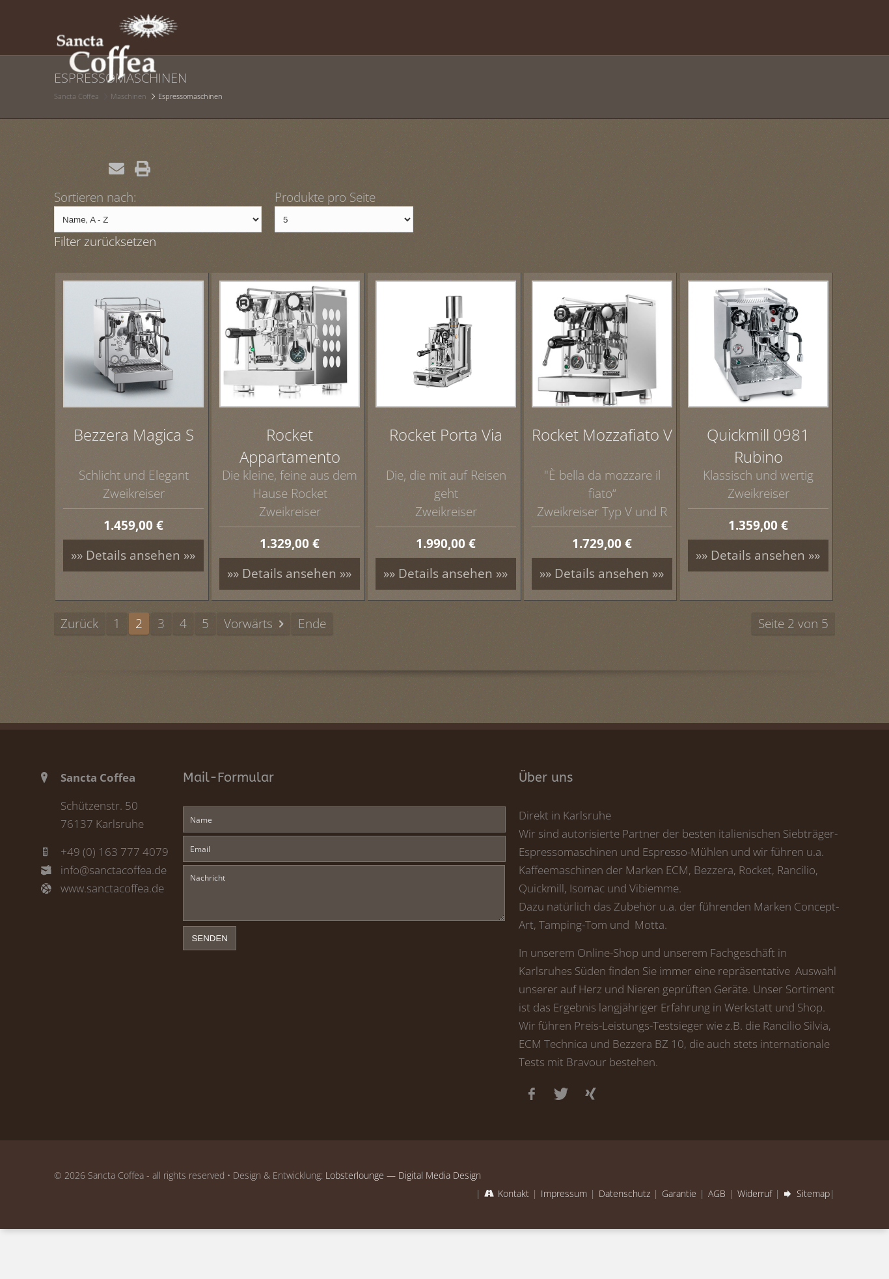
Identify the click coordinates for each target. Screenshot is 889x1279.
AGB (717, 1193)
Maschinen (128, 96)
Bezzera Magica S (134, 434)
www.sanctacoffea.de (112, 888)
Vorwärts (248, 623)
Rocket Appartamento (289, 445)
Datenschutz (624, 1193)
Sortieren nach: (95, 197)
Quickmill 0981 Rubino (758, 445)
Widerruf (754, 1193)
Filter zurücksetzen (105, 241)
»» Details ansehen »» (133, 555)
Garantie (679, 1193)
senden (209, 938)
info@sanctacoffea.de (114, 869)
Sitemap (813, 1193)
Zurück (79, 623)
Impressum (564, 1193)
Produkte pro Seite (325, 197)
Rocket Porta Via (445, 434)
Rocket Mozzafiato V (602, 434)
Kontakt (513, 1193)
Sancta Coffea (76, 96)
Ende (312, 623)
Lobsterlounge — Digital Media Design (403, 1175)
